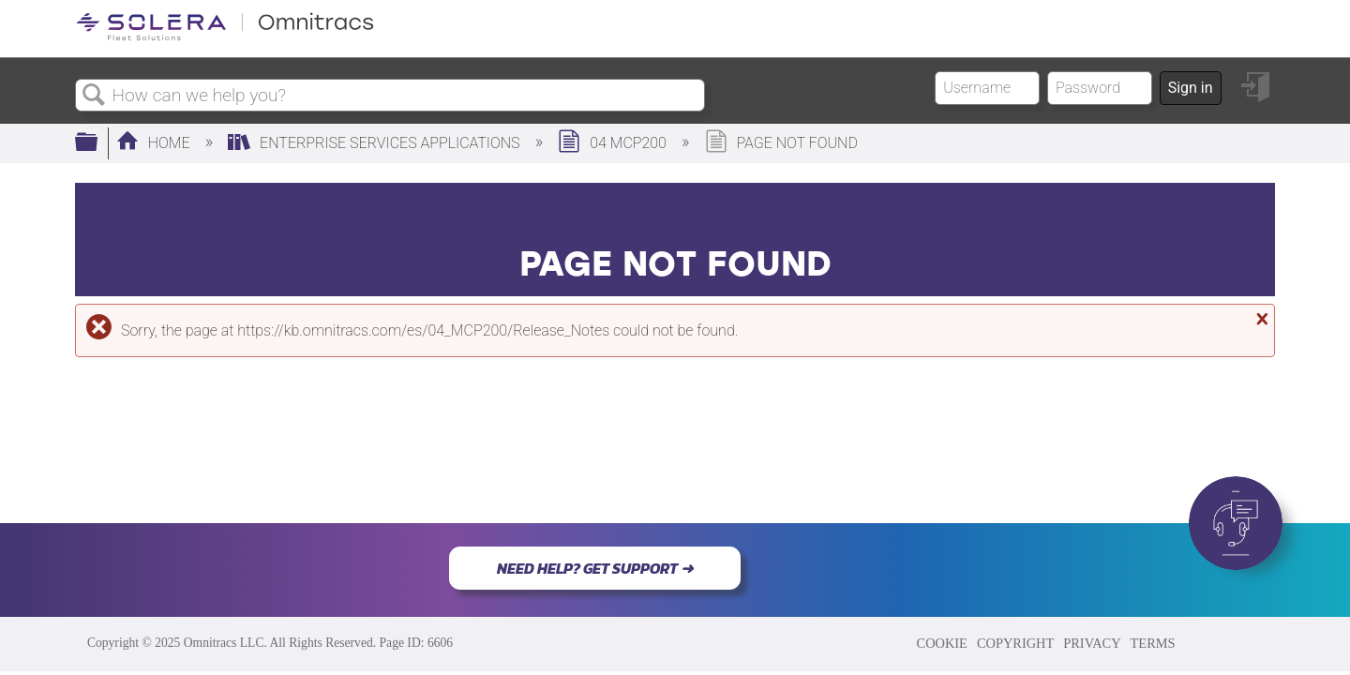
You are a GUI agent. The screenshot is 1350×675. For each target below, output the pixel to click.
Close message (1260, 318)
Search (93, 96)
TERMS (1153, 643)
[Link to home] (225, 37)
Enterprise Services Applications (375, 143)
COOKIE (942, 643)
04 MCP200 (613, 143)
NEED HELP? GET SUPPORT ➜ (595, 568)
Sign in (1190, 88)
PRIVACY (1091, 643)
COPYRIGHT (1015, 643)
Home (155, 143)
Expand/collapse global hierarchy (98, 143)
